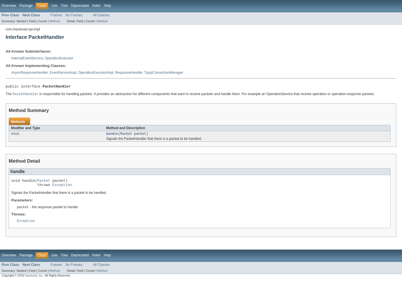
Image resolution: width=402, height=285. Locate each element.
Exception (62, 187)
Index (96, 6)
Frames (56, 15)
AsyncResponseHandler (29, 73)
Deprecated (80, 6)
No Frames (74, 15)
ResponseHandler (128, 73)
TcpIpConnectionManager (163, 73)
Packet (126, 135)
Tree (64, 6)
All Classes (101, 15)
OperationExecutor (59, 58)
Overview (9, 6)
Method (55, 21)
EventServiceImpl (63, 73)
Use (54, 6)
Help (107, 6)
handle (112, 135)
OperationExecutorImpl (95, 73)
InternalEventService (27, 58)
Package (26, 6)
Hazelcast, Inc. (34, 279)
